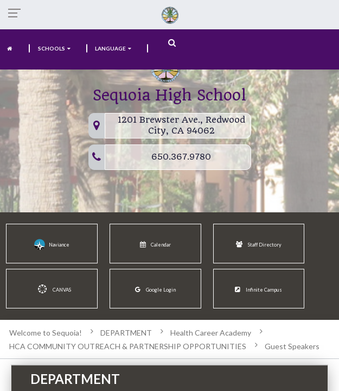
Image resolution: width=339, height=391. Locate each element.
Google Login (155, 290)
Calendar (155, 245)
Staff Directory (259, 245)
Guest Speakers (292, 346)
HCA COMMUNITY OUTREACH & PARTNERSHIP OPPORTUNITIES (127, 346)
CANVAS (52, 288)
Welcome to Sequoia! (45, 332)
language (113, 48)
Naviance (51, 244)
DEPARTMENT (126, 332)
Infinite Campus (258, 290)
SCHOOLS (54, 48)
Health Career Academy (210, 332)
